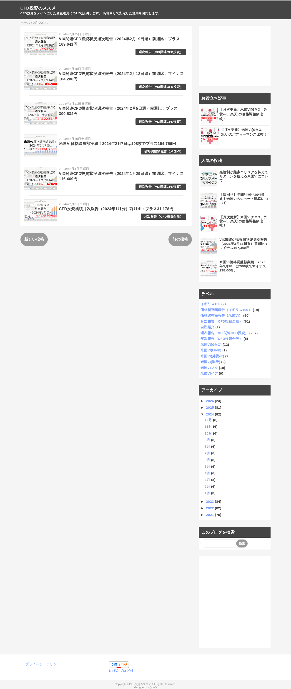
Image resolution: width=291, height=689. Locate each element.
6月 (208, 460)
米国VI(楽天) (210, 362)
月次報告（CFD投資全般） (163, 216)
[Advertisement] (235, 56)
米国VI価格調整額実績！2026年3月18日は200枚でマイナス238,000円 (242, 266)
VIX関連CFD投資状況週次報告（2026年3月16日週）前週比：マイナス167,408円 (243, 244)
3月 (208, 480)
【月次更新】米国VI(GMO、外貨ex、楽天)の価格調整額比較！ (243, 114)
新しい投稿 (34, 239)
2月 (208, 486)
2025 (210, 407)
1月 (208, 493)
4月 (208, 473)
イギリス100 (210, 304)
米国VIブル (209, 368)
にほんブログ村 (121, 671)
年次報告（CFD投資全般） (222, 339)
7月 (208, 453)
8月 (208, 446)
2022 (210, 508)
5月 (208, 466)
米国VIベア (209, 373)
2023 (210, 501)
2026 (210, 401)
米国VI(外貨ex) (212, 356)
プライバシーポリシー (42, 664)
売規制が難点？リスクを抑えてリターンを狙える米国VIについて (243, 176)
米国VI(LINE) (211, 350)
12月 (209, 420)
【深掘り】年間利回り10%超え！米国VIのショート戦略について (243, 199)
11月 (209, 426)
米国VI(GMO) (211, 344)
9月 (208, 440)
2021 (210, 515)
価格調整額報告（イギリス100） (226, 310)
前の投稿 (180, 239)
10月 (209, 433)
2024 (210, 414)
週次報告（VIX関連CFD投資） (161, 52)
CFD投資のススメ (38, 8)
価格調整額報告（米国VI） (163, 151)
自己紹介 (207, 327)
